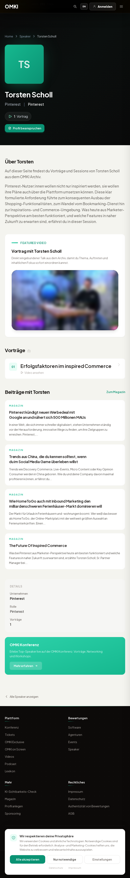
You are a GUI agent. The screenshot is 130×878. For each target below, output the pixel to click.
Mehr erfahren (26, 666)
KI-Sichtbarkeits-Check (21, 791)
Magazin (10, 799)
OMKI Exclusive (14, 742)
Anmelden (102, 6)
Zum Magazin (115, 392)
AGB (71, 813)
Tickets (10, 734)
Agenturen (75, 734)
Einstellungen (102, 859)
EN (84, 6)
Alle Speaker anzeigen (21, 696)
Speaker (25, 36)
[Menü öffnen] (121, 6)
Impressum (75, 791)
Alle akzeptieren (27, 859)
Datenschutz (76, 799)
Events (72, 742)
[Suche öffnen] (75, 6)
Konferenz (12, 727)
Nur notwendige (64, 859)
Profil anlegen (14, 806)
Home (9, 36)
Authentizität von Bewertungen (88, 806)
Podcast (10, 764)
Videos (9, 756)
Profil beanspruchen (24, 128)
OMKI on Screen (15, 749)
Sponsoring (13, 813)
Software (74, 727)
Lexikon (10, 771)
